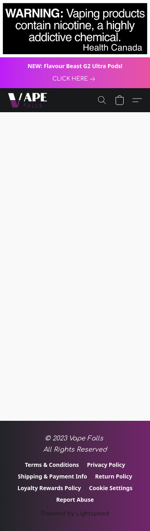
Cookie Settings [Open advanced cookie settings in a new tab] (110, 488)
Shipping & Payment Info (52, 476)
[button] (28, 100)
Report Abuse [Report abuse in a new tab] (75, 499)
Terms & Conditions (52, 464)
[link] (75, 79)
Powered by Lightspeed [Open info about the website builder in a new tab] (75, 514)
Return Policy (113, 476)
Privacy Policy (106, 464)
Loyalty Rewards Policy (49, 488)
